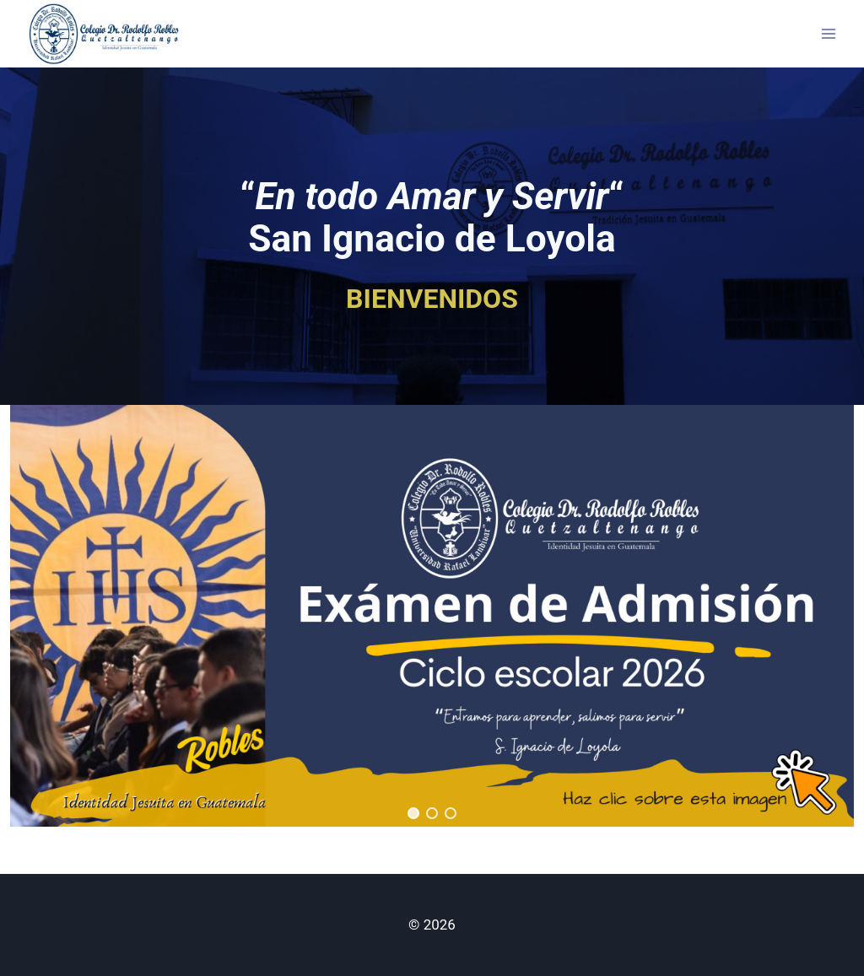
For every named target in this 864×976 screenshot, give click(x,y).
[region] (432, 616)
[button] (432, 616)
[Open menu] (828, 33)
